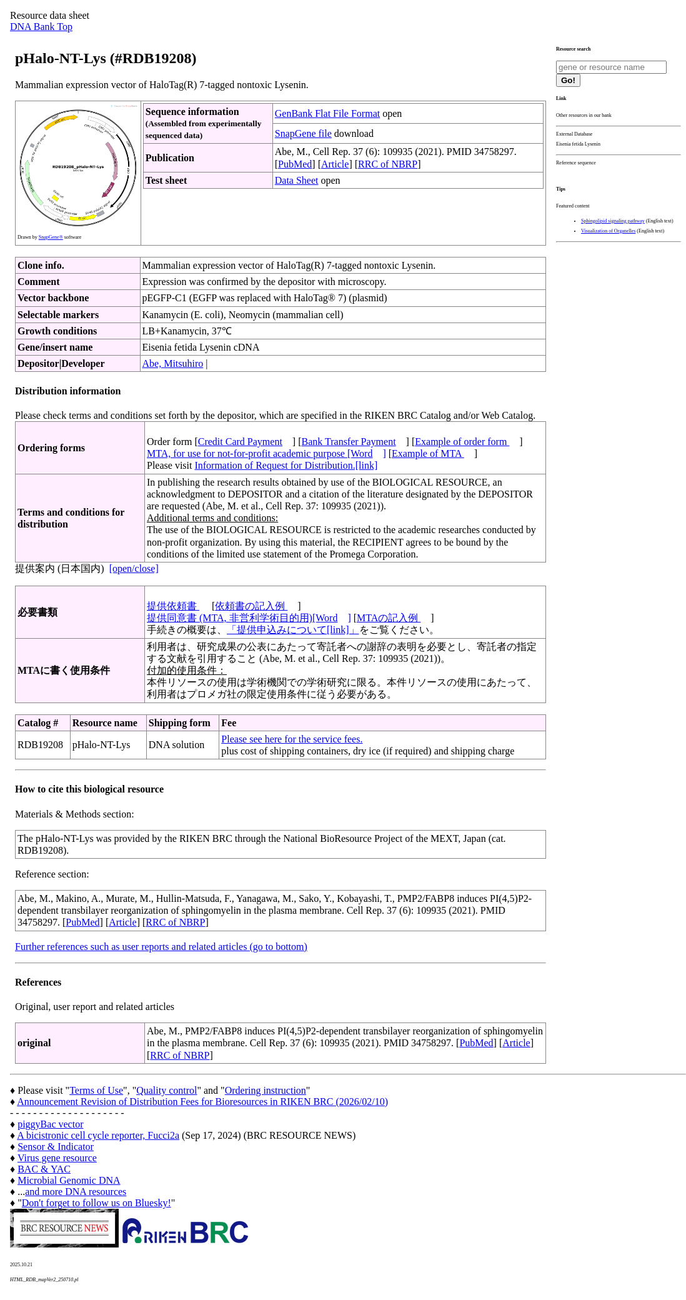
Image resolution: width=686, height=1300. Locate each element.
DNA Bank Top (41, 26)
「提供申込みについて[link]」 (293, 629)
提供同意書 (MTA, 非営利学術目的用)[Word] (249, 617)
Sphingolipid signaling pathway (613, 221)
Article (335, 164)
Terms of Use (96, 1090)
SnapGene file (303, 133)
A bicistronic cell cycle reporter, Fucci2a (98, 1135)
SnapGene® (51, 237)
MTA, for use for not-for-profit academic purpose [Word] (266, 453)
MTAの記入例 (388, 617)
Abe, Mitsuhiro (173, 363)
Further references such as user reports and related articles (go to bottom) (161, 946)
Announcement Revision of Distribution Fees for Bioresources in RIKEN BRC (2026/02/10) (202, 1101)
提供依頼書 (173, 606)
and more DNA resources (75, 1191)
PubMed (295, 164)
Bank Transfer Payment (349, 441)
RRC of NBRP (387, 164)
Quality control (166, 1090)
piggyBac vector (50, 1124)
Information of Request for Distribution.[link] (285, 465)
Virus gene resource (57, 1157)
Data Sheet (297, 180)
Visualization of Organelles (608, 231)
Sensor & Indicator (55, 1146)
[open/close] (134, 568)
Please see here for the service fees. (291, 739)
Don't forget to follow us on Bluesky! (96, 1203)
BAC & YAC (44, 1169)
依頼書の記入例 (251, 606)
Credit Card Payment (240, 441)
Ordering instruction (265, 1090)
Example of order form (462, 441)
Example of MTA (428, 453)
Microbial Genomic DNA (68, 1180)
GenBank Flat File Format (327, 113)
